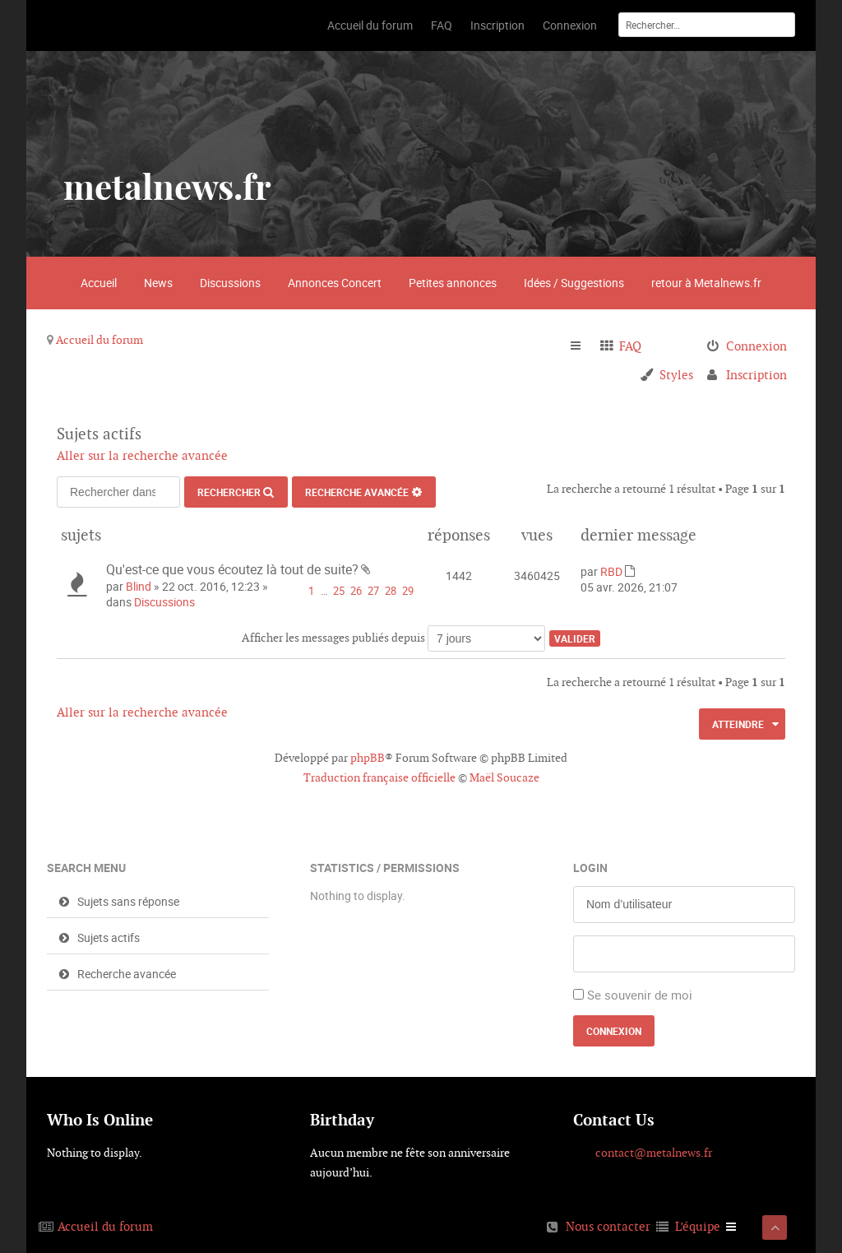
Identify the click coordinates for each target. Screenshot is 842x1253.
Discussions (230, 282)
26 (356, 591)
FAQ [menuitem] (630, 346)
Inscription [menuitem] (756, 375)
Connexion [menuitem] (756, 346)
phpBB (367, 757)
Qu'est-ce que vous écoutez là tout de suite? (232, 569)
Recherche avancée (357, 492)
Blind (138, 586)
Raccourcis (582, 346)
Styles (676, 375)
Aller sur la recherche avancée (142, 455)
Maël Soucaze (504, 777)
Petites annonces (453, 282)
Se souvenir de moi (639, 994)
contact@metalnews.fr (653, 1152)
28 (390, 591)
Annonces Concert (335, 282)
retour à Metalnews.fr (706, 282)
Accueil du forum (99, 339)
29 (408, 591)
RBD (611, 571)
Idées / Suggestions (574, 282)
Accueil (99, 282)
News (158, 282)
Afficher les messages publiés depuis (393, 637)
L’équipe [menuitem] (697, 1226)
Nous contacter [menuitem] (608, 1226)
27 (373, 591)
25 (339, 591)
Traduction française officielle (379, 777)
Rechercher (229, 492)
